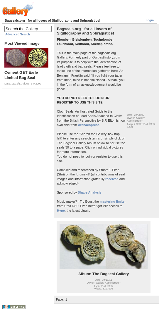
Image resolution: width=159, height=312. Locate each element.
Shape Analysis (89, 192)
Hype (61, 210)
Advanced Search (17, 34)
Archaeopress (88, 125)
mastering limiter (113, 201)
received (112, 179)
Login (150, 20)
